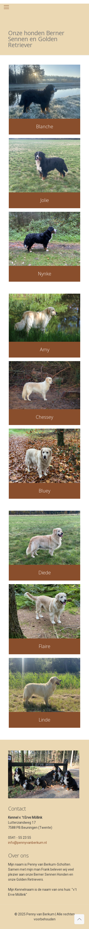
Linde (44, 719)
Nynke (44, 273)
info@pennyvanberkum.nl (27, 843)
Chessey (44, 417)
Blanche (44, 126)
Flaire (44, 646)
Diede (44, 572)
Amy (44, 349)
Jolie (44, 200)
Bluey (44, 490)
